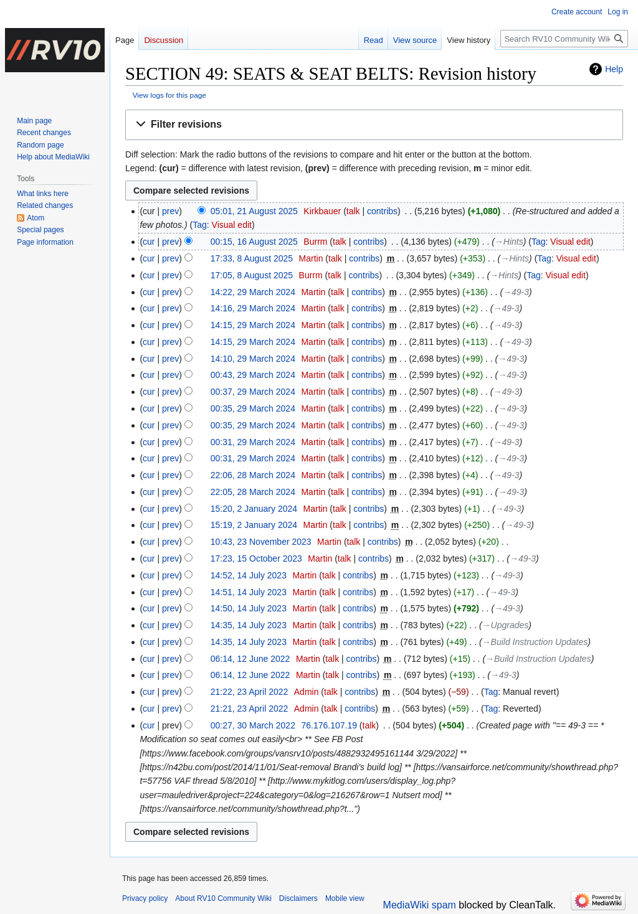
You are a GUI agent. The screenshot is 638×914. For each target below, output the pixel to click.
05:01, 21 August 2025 (254, 211)
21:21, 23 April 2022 (249, 709)
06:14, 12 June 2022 (250, 659)
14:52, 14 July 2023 (249, 575)
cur (149, 242)
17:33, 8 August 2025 (252, 258)
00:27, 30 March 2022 (253, 725)
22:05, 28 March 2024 (253, 492)
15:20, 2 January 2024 (254, 509)
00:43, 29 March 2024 (253, 375)
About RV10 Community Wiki (223, 898)
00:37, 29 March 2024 (253, 392)
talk (353, 211)
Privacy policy (145, 898)
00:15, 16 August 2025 (254, 242)
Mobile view (344, 898)
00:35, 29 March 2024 (253, 408)
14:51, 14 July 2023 (249, 592)
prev (170, 211)
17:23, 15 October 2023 (256, 558)
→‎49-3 (516, 292)
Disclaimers (298, 898)
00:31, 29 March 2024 (253, 442)
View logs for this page (169, 95)
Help (614, 69)
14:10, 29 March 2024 (253, 359)
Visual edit (232, 225)
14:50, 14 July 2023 (249, 608)
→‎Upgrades (505, 625)
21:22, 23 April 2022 (249, 692)
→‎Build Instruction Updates (535, 642)
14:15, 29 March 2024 (253, 325)
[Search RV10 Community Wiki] (564, 38)
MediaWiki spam (419, 905)
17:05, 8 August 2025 (252, 275)
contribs (382, 211)
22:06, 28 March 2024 (253, 475)
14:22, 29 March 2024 (253, 292)
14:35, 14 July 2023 (249, 625)
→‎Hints (509, 242)
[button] (374, 125)
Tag (200, 225)
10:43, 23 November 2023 (261, 542)
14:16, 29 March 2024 (253, 308)
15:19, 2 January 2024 (254, 525)
